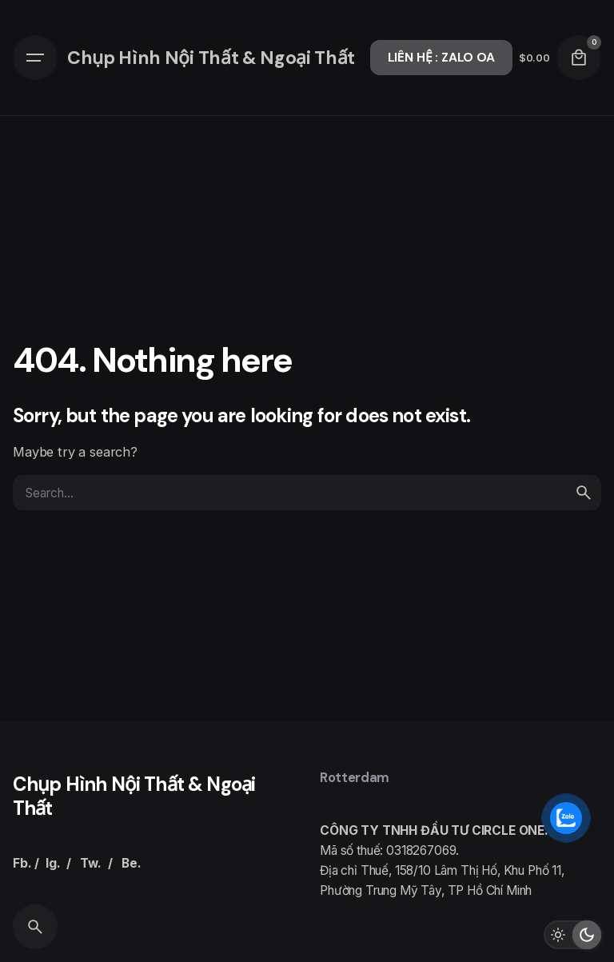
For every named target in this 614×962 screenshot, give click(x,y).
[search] (583, 492)
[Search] (35, 926)
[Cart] (578, 57)
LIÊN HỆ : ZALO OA (441, 58)
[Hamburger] (35, 57)
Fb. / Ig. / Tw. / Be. (77, 863)
